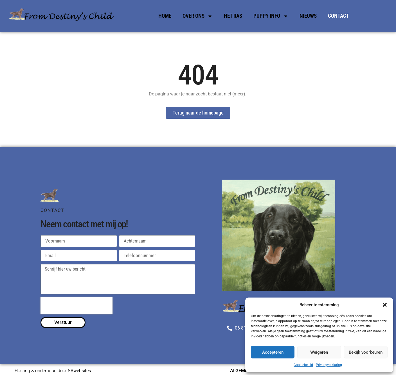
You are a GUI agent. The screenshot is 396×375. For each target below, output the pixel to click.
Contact (338, 16)
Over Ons (198, 16)
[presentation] (76, 305)
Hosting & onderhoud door (53, 370)
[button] (385, 305)
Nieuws (308, 16)
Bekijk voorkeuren (365, 352)
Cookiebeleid (303, 365)
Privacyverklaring (329, 365)
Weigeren (319, 352)
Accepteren (273, 352)
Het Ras (233, 16)
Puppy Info (270, 16)
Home (164, 16)
